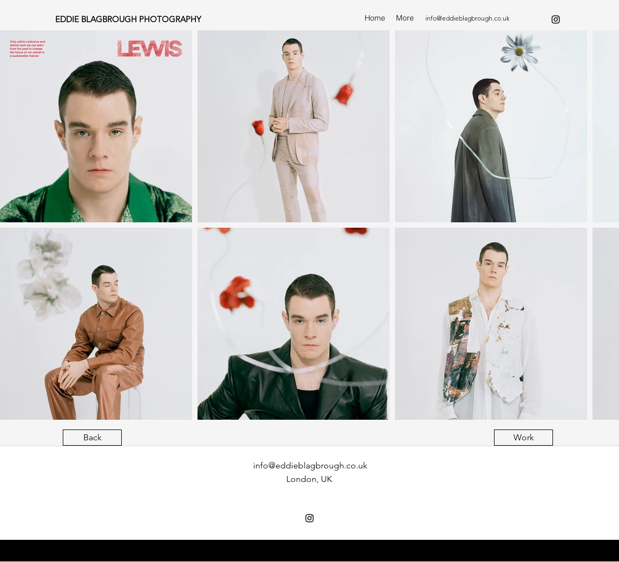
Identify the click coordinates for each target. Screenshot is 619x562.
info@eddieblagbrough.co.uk (467, 18)
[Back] (92, 437)
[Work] (523, 437)
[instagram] (555, 19)
